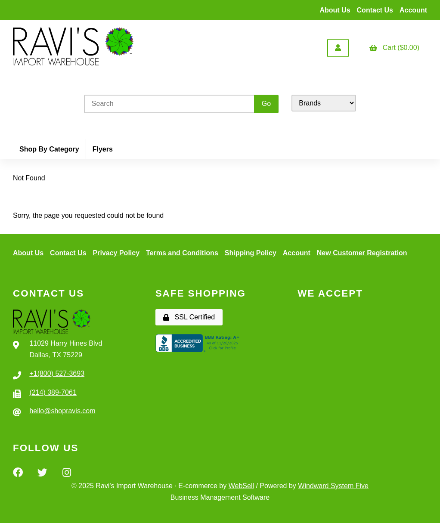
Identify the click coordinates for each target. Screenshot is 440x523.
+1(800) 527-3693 (56, 373)
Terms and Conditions (182, 253)
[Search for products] (170, 104)
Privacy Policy (116, 253)
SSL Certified (189, 317)
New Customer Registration (362, 253)
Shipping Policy (250, 253)
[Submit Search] (266, 104)
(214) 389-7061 (52, 392)
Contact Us (375, 10)
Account (413, 10)
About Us (334, 10)
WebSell (241, 485)
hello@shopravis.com (62, 411)
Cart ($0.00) (394, 47)
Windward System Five (333, 485)
